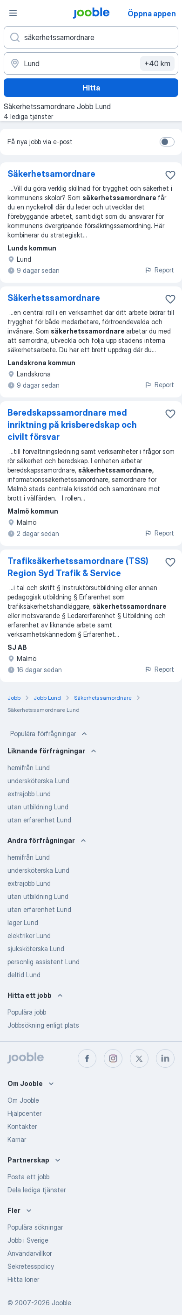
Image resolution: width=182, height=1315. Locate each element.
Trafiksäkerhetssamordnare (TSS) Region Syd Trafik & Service (77, 567)
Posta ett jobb (28, 1177)
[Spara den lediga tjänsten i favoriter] (170, 175)
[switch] (167, 141)
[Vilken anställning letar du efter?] (91, 37)
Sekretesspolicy (30, 1266)
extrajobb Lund (29, 794)
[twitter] (139, 1058)
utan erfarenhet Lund (39, 820)
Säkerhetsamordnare (51, 174)
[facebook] (87, 1058)
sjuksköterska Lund (35, 949)
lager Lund (22, 922)
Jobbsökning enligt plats (43, 1025)
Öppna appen (152, 13)
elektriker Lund (29, 935)
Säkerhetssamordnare (53, 298)
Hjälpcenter (24, 1113)
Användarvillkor (29, 1253)
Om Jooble (23, 1100)
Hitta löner (23, 1279)
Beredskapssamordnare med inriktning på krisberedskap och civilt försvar (72, 425)
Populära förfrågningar (49, 733)
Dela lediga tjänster (36, 1190)
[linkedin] (165, 1058)
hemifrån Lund (28, 768)
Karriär (16, 1139)
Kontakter (22, 1126)
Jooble (61, 1303)
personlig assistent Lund (43, 962)
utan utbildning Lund (37, 807)
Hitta (91, 87)
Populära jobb (26, 1012)
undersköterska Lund (38, 781)
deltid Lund (23, 975)
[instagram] (113, 1058)
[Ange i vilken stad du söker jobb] (91, 63)
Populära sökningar (35, 1227)
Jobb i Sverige (27, 1240)
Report (159, 270)
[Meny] (13, 13)
